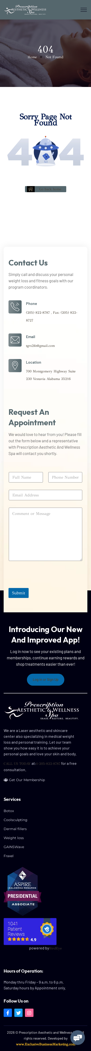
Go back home (44, 189)
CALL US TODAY (17, 764)
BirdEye (55, 948)
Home (32, 57)
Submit (18, 593)
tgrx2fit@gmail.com (40, 346)
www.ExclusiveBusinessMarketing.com (45, 1044)
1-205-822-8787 (48, 764)
